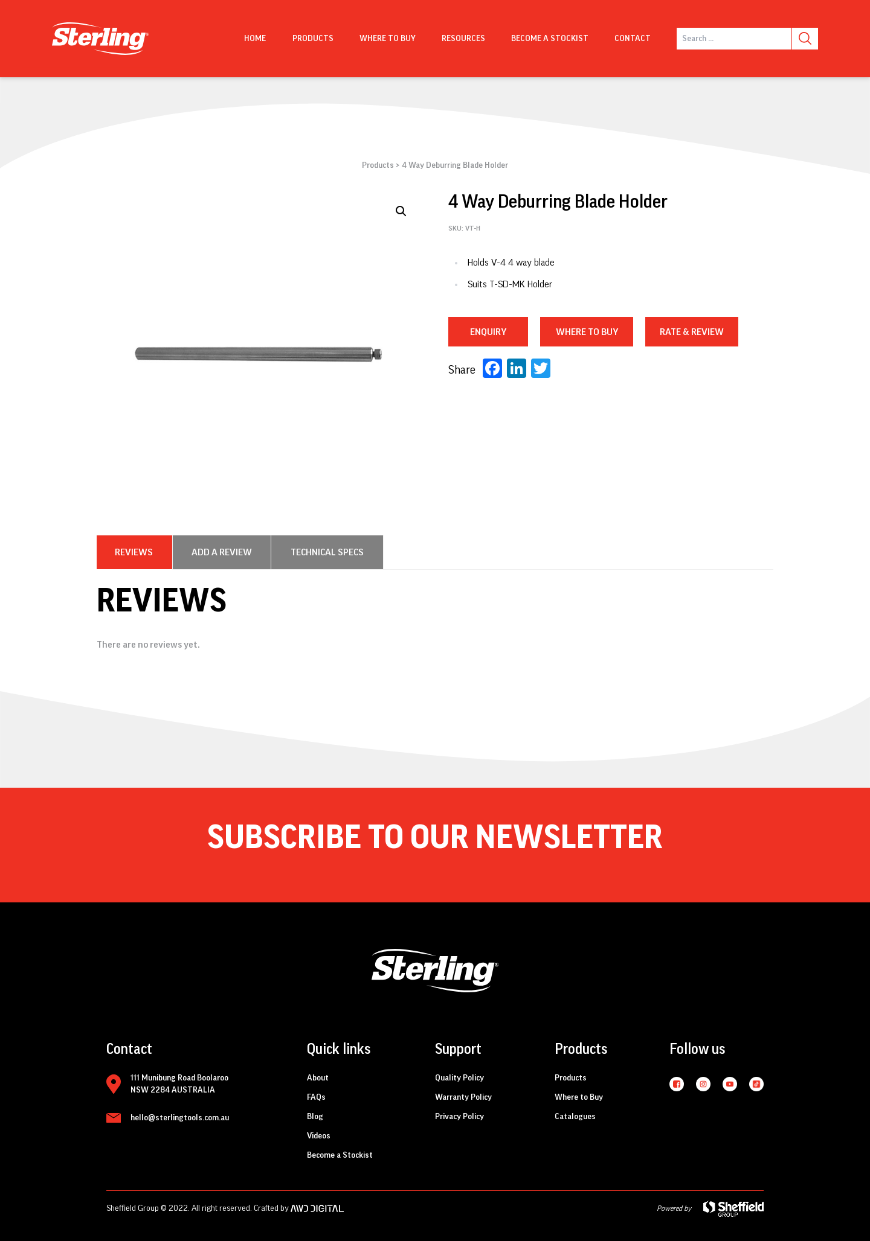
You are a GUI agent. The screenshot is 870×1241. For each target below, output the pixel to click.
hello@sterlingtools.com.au (179, 1118)
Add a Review (222, 552)
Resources (463, 38)
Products (313, 38)
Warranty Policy (463, 1097)
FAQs (316, 1097)
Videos (318, 1136)
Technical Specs (327, 552)
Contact (632, 38)
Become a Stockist (549, 38)
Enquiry (488, 332)
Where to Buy (579, 1097)
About (318, 1078)
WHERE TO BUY (587, 332)
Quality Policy (459, 1078)
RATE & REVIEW (692, 332)
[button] (401, 211)
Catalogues (575, 1116)
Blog (315, 1116)
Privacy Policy (459, 1116)
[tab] (134, 552)
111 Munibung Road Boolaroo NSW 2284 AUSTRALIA (179, 1084)
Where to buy (387, 38)
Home (255, 38)
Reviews (134, 552)
